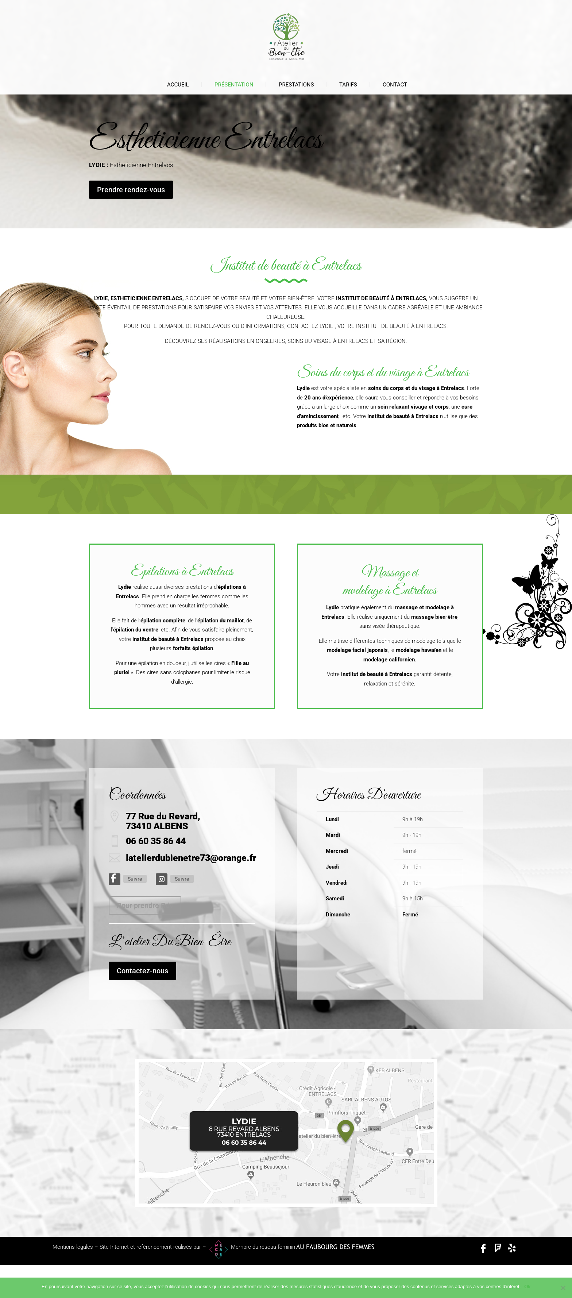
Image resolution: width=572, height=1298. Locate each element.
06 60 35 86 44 (156, 841)
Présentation (233, 84)
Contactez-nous (142, 970)
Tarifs (348, 84)
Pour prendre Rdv (145, 905)
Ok (527, 1286)
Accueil (178, 84)
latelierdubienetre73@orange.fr (191, 858)
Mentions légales (73, 1247)
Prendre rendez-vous (131, 189)
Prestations (296, 84)
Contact (395, 84)
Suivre (135, 879)
